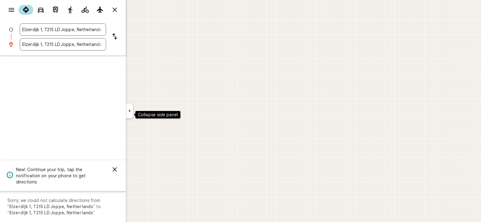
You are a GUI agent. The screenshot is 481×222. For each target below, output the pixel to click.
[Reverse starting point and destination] (137, 37)
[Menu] (11, 10)
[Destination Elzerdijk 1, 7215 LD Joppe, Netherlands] (85, 44)
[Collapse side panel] (151, 111)
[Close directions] (136, 9)
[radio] (48, 10)
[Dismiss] (137, 169)
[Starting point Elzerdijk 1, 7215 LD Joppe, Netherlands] (85, 29)
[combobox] (85, 29)
